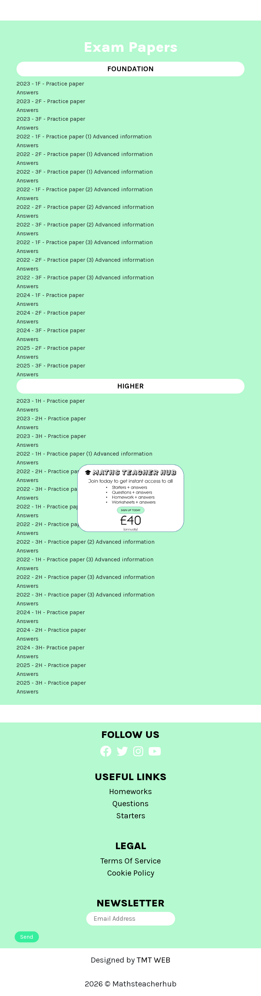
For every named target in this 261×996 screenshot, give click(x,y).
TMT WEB (154, 960)
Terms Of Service (130, 861)
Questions (130, 803)
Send (26, 936)
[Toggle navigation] (21, 10)
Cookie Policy (130, 873)
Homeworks (130, 791)
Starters (130, 816)
